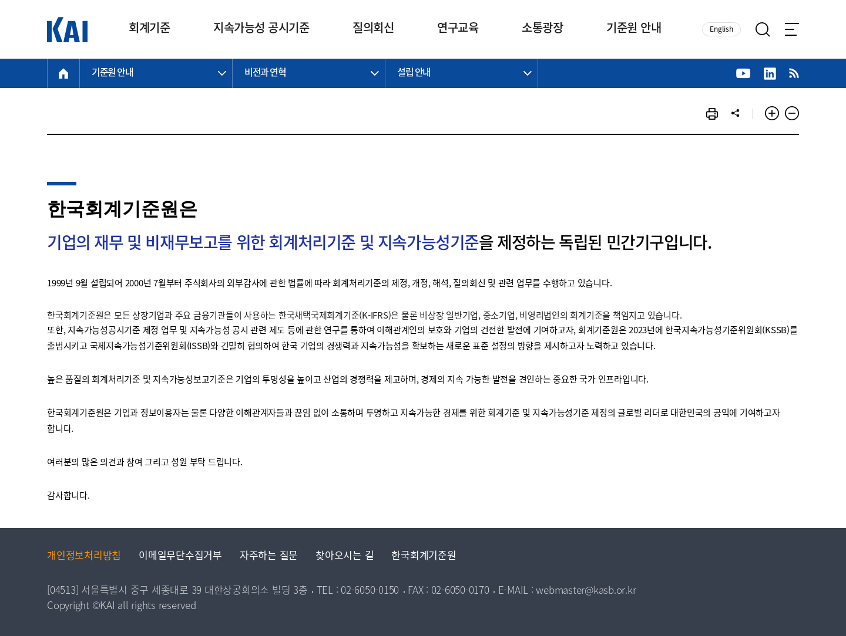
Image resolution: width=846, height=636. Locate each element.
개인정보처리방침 (84, 556)
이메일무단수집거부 (180, 556)
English (721, 29)
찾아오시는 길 (344, 556)
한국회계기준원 (423, 556)
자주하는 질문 (269, 556)
